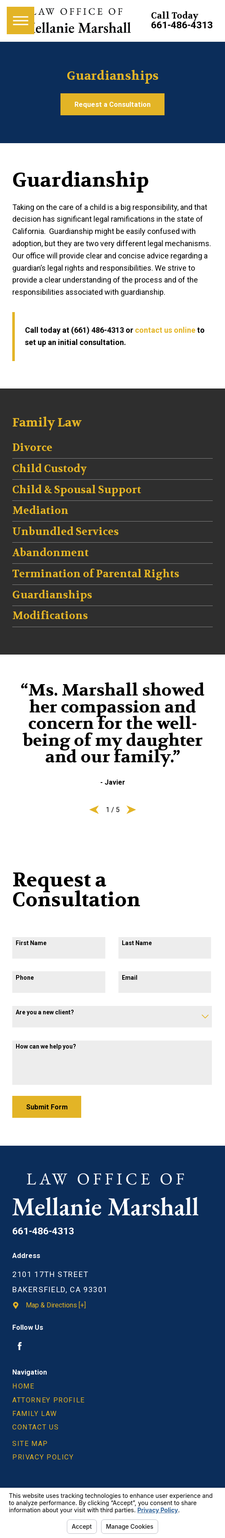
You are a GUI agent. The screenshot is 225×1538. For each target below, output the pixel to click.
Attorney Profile (48, 1400)
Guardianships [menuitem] (52, 595)
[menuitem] (112, 1386)
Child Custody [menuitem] (49, 469)
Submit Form (47, 1107)
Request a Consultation (112, 105)
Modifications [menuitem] (50, 615)
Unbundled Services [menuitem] (65, 531)
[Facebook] (19, 1345)
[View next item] (131, 810)
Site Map (30, 1444)
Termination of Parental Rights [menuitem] (95, 574)
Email (129, 977)
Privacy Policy (43, 1457)
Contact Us (35, 1427)
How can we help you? (46, 1046)
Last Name (137, 943)
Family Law (34, 1414)
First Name (31, 943)
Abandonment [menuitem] (50, 553)
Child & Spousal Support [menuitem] (76, 490)
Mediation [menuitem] (40, 510)
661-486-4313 (182, 25)
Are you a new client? (45, 1012)
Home (23, 1386)
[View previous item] (94, 810)
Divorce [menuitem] (32, 447)
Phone (25, 977)
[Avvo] (40, 1345)
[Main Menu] (20, 20)
